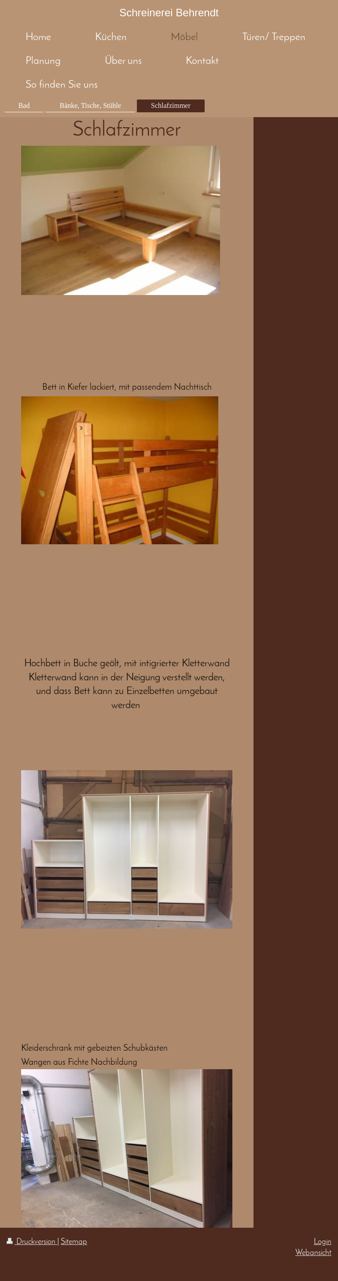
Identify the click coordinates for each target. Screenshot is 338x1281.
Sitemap (74, 1242)
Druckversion (32, 1242)
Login (322, 1242)
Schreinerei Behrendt (168, 12)
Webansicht (313, 1253)
